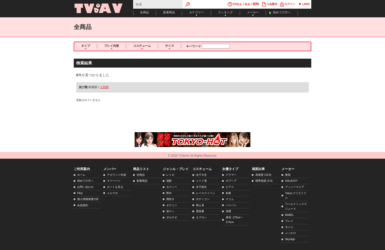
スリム (230, 199)
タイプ (85, 46)
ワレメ (289, 220)
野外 (169, 193)
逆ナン (170, 211)
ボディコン (203, 199)
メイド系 (201, 180)
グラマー (231, 174)
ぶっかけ (290, 232)
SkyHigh (290, 239)
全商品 (144, 12)
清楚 (228, 211)
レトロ (170, 174)
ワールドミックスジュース (296, 206)
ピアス (230, 186)
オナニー (171, 205)
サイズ (169, 46)
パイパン (231, 205)
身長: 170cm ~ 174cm (234, 220)
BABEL (289, 214)
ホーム (81, 174)
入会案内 (269, 4)
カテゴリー (196, 12)
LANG (304, 4)
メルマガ (112, 193)
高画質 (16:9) (263, 174)
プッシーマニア (294, 186)
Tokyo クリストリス (295, 196)
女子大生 (201, 174)
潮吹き (170, 199)
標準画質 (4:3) (263, 180)
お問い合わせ (85, 186)
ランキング (225, 12)
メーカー (253, 12)
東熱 (287, 174)
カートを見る (115, 186)
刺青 (228, 193)
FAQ (80, 193)
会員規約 (82, 205)
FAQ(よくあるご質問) (243, 4)
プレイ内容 (111, 46)
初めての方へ (282, 12)
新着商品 (169, 12)
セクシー (171, 186)
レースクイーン (205, 193)
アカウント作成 (116, 174)
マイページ (113, 180)
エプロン (201, 217)
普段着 (200, 211)
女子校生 (201, 186)
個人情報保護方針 (88, 199)
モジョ (289, 226)
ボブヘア (231, 180)
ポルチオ (171, 217)
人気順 (104, 87)
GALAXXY (291, 180)
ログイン (287, 4)
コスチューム (142, 46)
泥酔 (169, 180)
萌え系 (200, 205)
